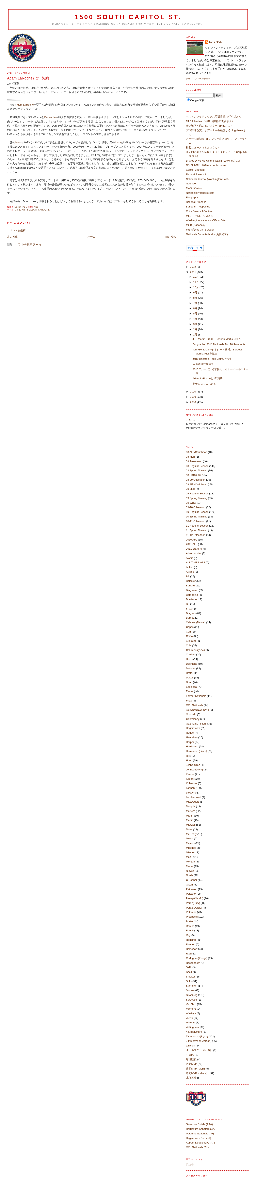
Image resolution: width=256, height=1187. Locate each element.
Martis (189, 820)
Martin (189, 815)
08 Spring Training (196, 470)
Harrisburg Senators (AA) (200, 1128)
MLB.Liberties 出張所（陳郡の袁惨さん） (210, 121)
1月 (195, 334)
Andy (118, 142)
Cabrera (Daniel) (195, 622)
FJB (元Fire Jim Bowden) (200, 229)
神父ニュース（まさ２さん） (203, 147)
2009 (193, 396)
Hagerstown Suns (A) (198, 1138)
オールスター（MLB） (199, 1050)
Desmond (191, 663)
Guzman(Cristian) (196, 723)
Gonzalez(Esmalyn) (197, 709)
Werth (189, 1018)
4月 (195, 318)
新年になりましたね (204, 383)
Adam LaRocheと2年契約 (208, 378)
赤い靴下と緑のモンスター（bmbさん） (209, 125)
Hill (188, 755)
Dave (18, 142)
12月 (196, 276)
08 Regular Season (197, 466)
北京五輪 (191, 1077)
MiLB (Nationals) (195, 224)
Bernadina (192, 594)
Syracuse (191, 999)
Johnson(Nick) (194, 769)
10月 (196, 287)
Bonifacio (191, 599)
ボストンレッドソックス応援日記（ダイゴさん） (215, 116)
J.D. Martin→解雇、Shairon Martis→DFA (217, 339)
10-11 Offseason (26, 210)
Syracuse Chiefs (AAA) (199, 1124)
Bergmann (192, 590)
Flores (189, 691)
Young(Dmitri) (194, 1031)
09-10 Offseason (195, 507)
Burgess (191, 613)
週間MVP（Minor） (197, 1073)
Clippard (191, 640)
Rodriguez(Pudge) (196, 958)
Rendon (190, 944)
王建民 (190, 1054)
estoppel (215, 42)
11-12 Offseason (195, 534)
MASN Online (194, 188)
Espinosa (191, 686)
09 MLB (190, 488)
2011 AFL (191, 544)
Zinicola (190, 1045)
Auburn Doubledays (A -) (200, 1142)
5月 (195, 313)
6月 (195, 308)
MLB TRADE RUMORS (199, 215)
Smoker (190, 976)
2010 (193, 391)
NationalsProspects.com (200, 192)
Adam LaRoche (25, 104)
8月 (195, 297)
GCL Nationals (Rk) (197, 1147)
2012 (193, 266)
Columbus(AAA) (195, 650)
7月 (195, 303)
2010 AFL (191, 539)
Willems (190, 1022)
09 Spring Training (196, 498)
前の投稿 (170, 236)
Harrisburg (192, 746)
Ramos (190, 926)
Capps (190, 626)
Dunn (189, 682)
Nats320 (191, 183)
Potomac (191, 912)
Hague (190, 732)
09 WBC (191, 502)
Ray (188, 935)
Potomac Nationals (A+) (200, 1133)
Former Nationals (196, 695)
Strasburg (191, 995)
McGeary (191, 834)
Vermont (191, 1008)
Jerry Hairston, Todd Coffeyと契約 (212, 358)
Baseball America (196, 201)
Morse (189, 866)
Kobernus (191, 783)
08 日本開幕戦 (194, 475)
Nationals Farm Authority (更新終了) (207, 234)
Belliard (190, 585)
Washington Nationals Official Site (205, 220)
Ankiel (189, 567)
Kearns (190, 774)
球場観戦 (191, 1059)
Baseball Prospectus (198, 206)
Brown (189, 608)
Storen (190, 990)
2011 (193, 272)
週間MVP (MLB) (195, 1068)
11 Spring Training (196, 530)
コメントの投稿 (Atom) (27, 244)
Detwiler (190, 668)
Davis (189, 659)
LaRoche (44, 210)
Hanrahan (191, 737)
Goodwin (191, 714)
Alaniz (189, 558)
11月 (196, 282)
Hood (189, 760)
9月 (195, 292)
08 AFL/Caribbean (196, 452)
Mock (189, 856)
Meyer (189, 838)
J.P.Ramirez (193, 764)
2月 (195, 329)
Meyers (190, 843)
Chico (189, 636)
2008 (193, 402)
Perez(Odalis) (194, 907)
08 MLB (190, 456)
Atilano (190, 571)
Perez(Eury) (193, 903)
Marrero (190, 810)
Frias (189, 700)
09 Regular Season (197, 493)
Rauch (190, 930)
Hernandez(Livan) (196, 751)
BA (187, 576)
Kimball (190, 778)
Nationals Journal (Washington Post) (207, 179)
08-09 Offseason (195, 479)
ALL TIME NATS (195, 562)
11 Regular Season (197, 525)
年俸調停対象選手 (203, 364)
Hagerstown (193, 728)
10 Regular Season (197, 511)
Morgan (190, 861)
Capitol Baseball (195, 169)
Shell (189, 971)
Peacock (191, 893)
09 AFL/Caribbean (196, 484)
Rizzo (189, 953)
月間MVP (191, 1063)
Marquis (190, 806)
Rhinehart (191, 948)
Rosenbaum (193, 962)
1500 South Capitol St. (128, 17)
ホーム (91, 236)
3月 (195, 324)
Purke (189, 921)
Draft (189, 672)
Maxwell (190, 824)
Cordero (190, 654)
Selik (189, 967)
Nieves (190, 870)
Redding (191, 939)
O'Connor (191, 879)
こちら (190, 419)
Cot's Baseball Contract (199, 211)
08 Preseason (194, 461)
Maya (189, 829)
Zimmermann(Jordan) (198, 1040)
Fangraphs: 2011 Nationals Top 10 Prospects (219, 344)
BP (187, 603)
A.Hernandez (193, 553)
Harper (190, 742)
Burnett (190, 617)
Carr (188, 631)
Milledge (191, 847)
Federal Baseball (196, 174)
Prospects (192, 916)
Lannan (190, 787)
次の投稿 (12, 236)
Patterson (191, 889)
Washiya (191, 1013)
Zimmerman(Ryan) (197, 1036)
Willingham (192, 1027)
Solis (189, 981)
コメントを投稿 (16, 230)
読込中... (191, 1164)
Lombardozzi (193, 797)
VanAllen (191, 1004)
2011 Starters (194, 548)
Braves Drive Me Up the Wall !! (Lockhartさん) (213, 160)
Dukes (189, 677)
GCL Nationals (194, 705)
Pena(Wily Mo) (194, 898)
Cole (188, 645)
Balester (191, 580)
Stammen (191, 985)
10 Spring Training (196, 516)
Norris (189, 875)
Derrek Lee (50, 117)
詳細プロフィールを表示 (198, 78)
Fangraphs (192, 197)
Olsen (189, 884)
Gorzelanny (192, 718)
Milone (190, 852)
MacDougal (192, 801)
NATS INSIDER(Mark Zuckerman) (206, 165)
